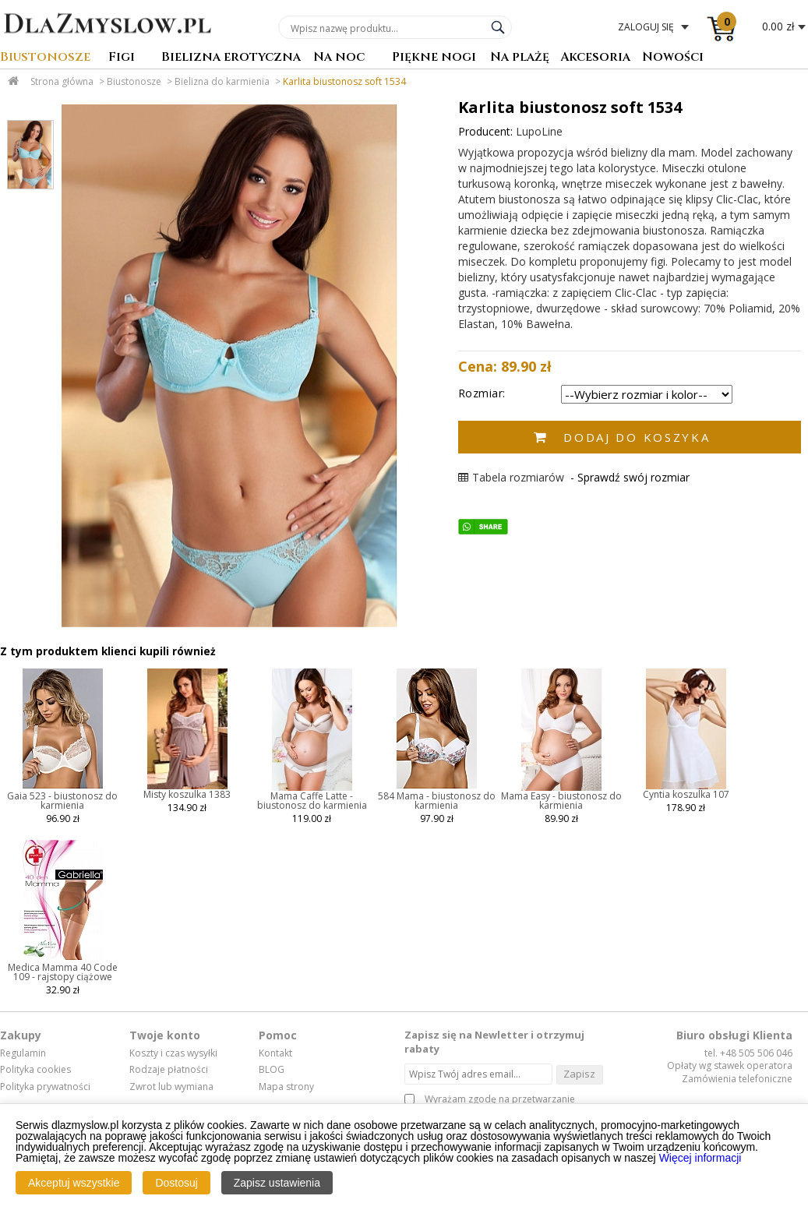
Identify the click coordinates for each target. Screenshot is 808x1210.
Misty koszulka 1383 (187, 794)
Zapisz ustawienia (277, 1182)
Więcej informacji (700, 1158)
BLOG (271, 1070)
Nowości (673, 58)
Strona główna (62, 81)
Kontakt (275, 1053)
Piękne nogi (434, 58)
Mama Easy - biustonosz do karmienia (561, 800)
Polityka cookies (35, 1070)
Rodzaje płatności (168, 1070)
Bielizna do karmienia (222, 81)
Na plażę (519, 58)
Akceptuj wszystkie (73, 1182)
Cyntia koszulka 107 (686, 794)
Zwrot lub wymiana (171, 1087)
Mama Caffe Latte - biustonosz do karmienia (312, 800)
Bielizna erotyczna (231, 58)
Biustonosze (45, 58)
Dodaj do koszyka (636, 437)
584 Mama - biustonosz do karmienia (437, 800)
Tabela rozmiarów (511, 477)
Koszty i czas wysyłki (173, 1053)
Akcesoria (595, 58)
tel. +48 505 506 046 (748, 1053)
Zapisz (579, 1074)
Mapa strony (286, 1087)
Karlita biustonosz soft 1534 (344, 81)
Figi (121, 58)
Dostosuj (176, 1182)
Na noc (339, 58)
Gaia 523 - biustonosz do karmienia (62, 800)
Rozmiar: (482, 393)
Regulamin (23, 1053)
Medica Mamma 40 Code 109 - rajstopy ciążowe (63, 972)
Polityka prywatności (45, 1087)
